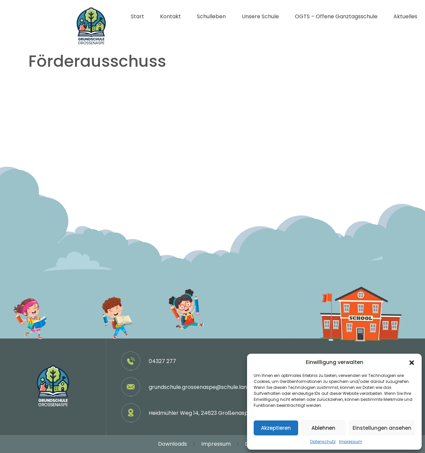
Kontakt (170, 16)
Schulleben (211, 16)
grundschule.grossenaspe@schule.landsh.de (206, 387)
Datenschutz (323, 441)
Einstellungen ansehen (382, 427)
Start (137, 16)
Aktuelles (405, 16)
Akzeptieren (276, 427)
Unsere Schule (260, 16)
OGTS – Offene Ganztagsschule (336, 16)
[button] (411, 362)
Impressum (350, 441)
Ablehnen (323, 427)
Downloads (172, 444)
